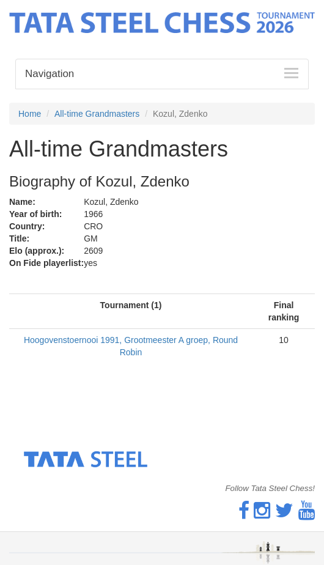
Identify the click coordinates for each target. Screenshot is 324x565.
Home (29, 114)
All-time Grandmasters (96, 114)
